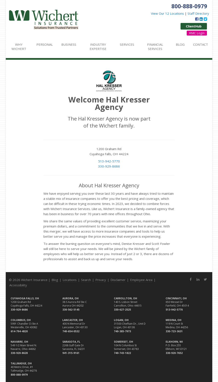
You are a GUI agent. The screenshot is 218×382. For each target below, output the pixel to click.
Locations (70, 280)
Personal (44, 44)
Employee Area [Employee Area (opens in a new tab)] (141, 280)
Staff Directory (198, 13)
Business (68, 44)
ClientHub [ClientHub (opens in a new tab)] (194, 26)
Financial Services (155, 46)
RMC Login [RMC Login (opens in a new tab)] (197, 33)
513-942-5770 (109, 161)
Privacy (100, 280)
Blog (180, 44)
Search (86, 280)
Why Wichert (18, 46)
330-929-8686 (109, 166)
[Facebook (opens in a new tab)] (196, 18)
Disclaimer (118, 280)
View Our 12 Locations (167, 13)
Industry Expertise (98, 46)
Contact (200, 44)
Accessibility (18, 285)
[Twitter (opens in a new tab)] (205, 18)
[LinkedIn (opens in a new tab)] (201, 18)
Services (127, 44)
